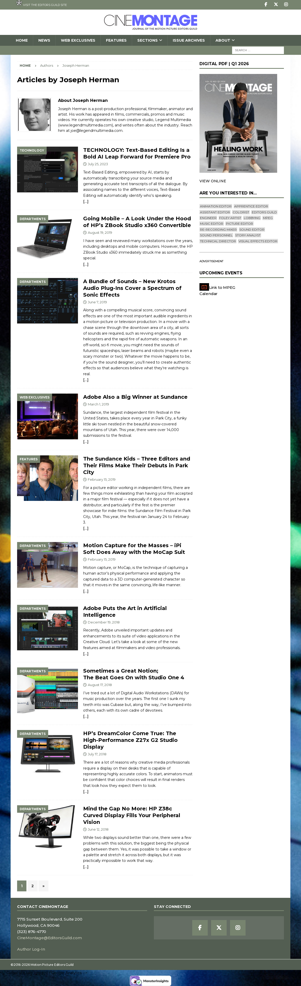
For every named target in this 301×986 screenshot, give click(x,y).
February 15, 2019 (102, 479)
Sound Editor (251, 229)
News (44, 40)
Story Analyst (248, 235)
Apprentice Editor (251, 206)
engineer (208, 218)
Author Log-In (31, 949)
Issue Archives (189, 40)
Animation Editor (216, 206)
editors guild (264, 212)
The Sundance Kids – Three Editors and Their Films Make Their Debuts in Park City (136, 465)
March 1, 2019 (98, 404)
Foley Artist (230, 218)
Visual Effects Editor (258, 241)
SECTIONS (147, 40)
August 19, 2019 (100, 232)
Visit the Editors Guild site (41, 3)
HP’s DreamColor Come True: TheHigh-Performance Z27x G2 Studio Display (130, 740)
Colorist (241, 212)
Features (116, 40)
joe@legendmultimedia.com (97, 130)
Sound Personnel (216, 235)
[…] (85, 201)
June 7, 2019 (97, 302)
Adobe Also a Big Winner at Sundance (135, 397)
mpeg (268, 218)
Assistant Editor (215, 212)
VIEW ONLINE (212, 181)
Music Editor (211, 223)
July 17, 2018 (97, 754)
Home (22, 40)
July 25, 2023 (98, 164)
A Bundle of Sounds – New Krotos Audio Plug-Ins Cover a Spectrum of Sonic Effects (132, 288)
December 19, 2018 (104, 622)
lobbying (252, 218)
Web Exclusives (78, 40)
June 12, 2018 (98, 829)
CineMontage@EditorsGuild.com (49, 937)
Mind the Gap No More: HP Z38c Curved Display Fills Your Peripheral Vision (131, 815)
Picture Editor (239, 223)
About (223, 40)
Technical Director (218, 241)
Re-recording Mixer (218, 229)
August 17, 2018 (100, 685)
